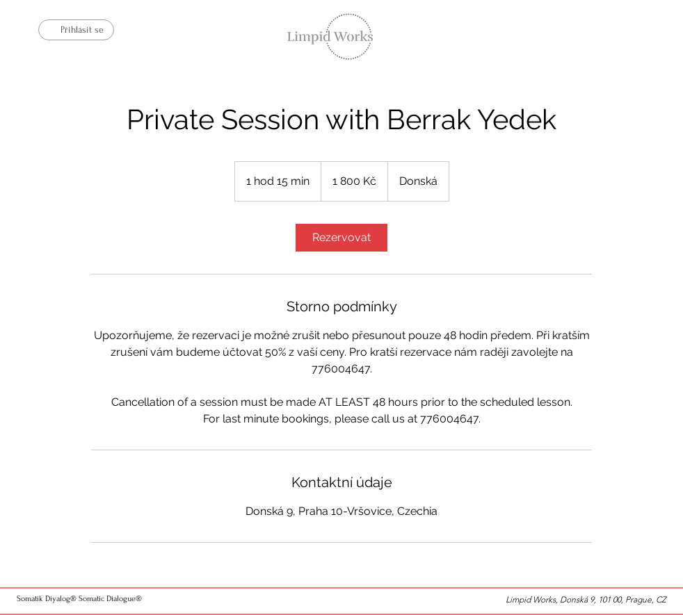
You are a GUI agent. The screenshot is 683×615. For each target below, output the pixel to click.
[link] (341, 238)
